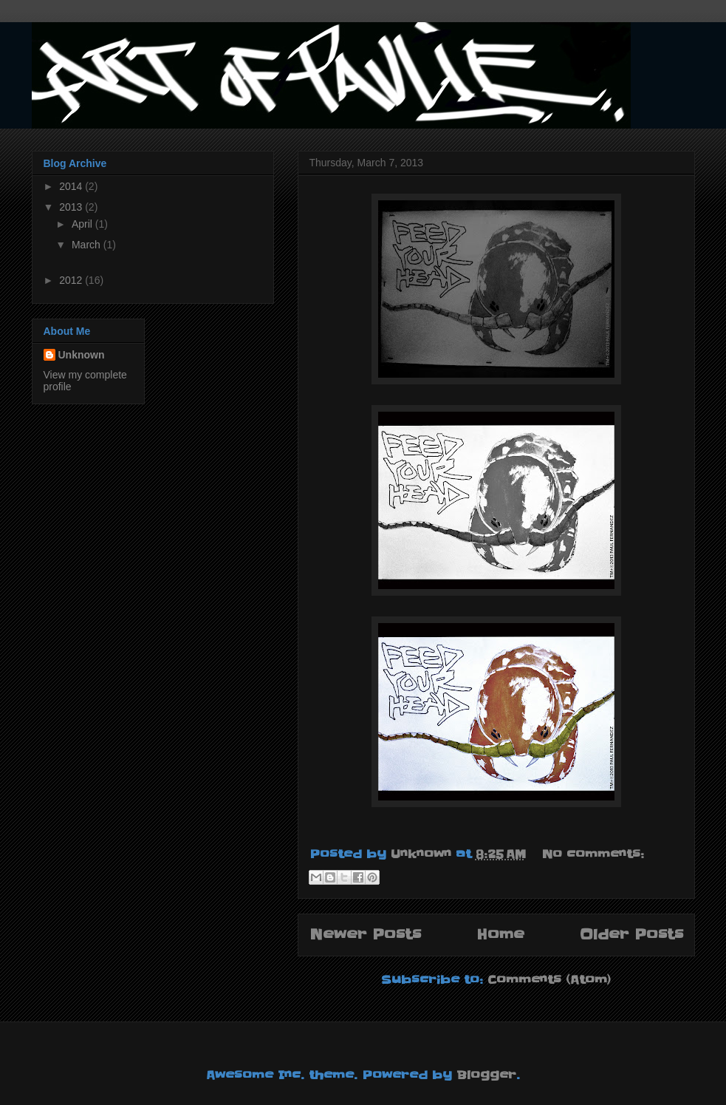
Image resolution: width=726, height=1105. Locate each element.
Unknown (81, 355)
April (83, 224)
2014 (72, 186)
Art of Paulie (42, 40)
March (87, 245)
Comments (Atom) (549, 979)
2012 (72, 280)
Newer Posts (365, 935)
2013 (72, 207)
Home (500, 935)
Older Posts (631, 935)
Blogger (486, 1075)
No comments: (593, 854)
